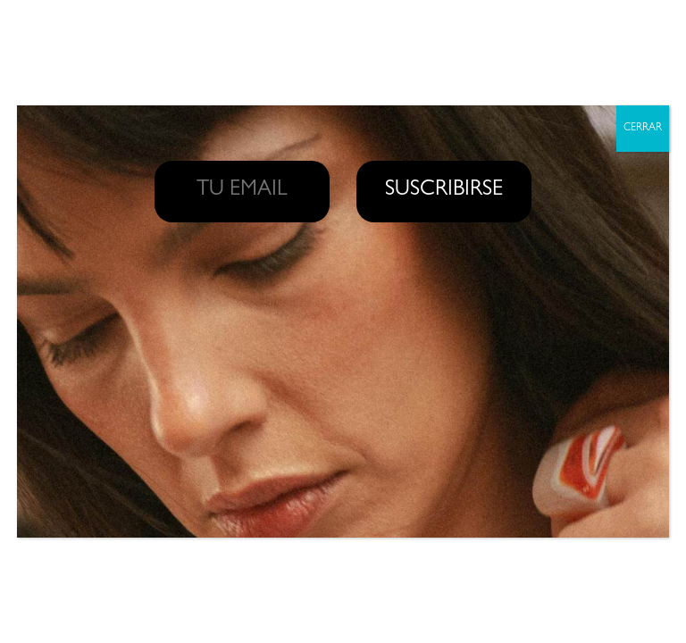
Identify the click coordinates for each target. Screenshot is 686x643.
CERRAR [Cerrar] (642, 128)
